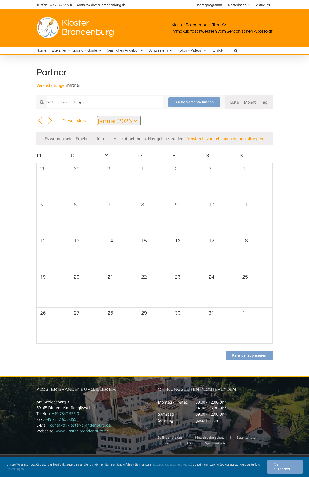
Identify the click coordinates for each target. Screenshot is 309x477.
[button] (236, 50)
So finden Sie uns (170, 437)
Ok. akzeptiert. (282, 467)
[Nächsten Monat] (50, 121)
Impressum (166, 443)
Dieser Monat (75, 121)
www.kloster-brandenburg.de (82, 430)
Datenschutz (246, 437)
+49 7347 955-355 (60, 419)
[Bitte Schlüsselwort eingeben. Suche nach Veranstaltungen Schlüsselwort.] (105, 102)
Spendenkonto (215, 443)
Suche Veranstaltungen (194, 102)
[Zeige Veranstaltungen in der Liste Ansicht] (234, 102)
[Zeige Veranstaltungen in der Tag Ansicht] (264, 102)
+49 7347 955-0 (60, 5)
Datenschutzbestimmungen (171, 464)
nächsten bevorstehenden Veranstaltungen (223, 138)
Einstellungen (16, 469)
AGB (190, 443)
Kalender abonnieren (249, 355)
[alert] (154, 138)
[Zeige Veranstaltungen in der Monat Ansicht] (250, 102)
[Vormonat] (40, 121)
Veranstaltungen (51, 85)
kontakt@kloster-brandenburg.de (101, 5)
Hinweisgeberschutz (209, 437)
